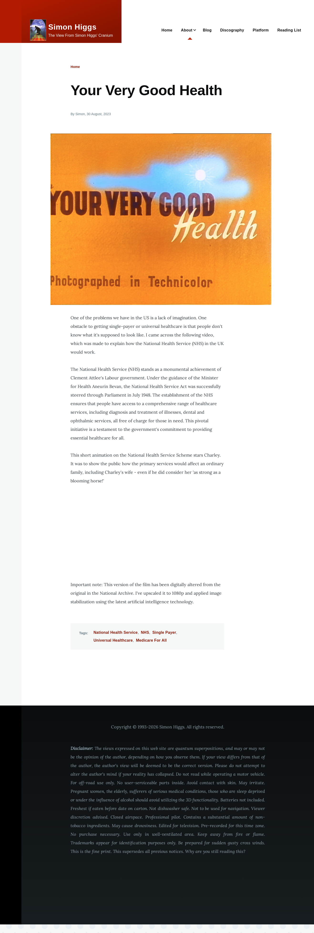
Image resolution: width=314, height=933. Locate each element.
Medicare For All (151, 640)
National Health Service (116, 632)
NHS (145, 632)
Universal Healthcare (113, 640)
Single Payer (164, 632)
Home (75, 67)
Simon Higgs (72, 27)
